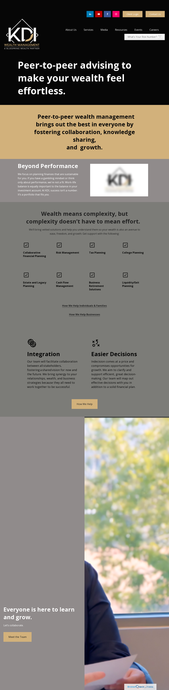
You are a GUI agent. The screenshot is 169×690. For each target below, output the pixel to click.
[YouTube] (98, 3)
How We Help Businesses (84, 303)
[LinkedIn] (90, 3)
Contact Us (155, 3)
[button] (71, 19)
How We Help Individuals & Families (84, 294)
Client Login (133, 3)
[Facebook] (107, 3)
